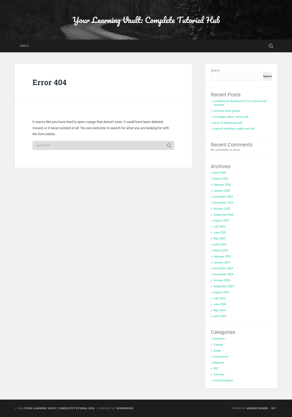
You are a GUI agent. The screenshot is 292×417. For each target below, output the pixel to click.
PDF (215, 368)
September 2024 (223, 286)
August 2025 (221, 220)
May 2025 (219, 238)
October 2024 (221, 280)
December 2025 (223, 196)
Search (215, 70)
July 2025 (219, 226)
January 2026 (221, 190)
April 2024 (219, 316)
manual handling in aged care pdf (233, 128)
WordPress (125, 408)
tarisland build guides (226, 110)
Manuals (218, 362)
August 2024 (221, 292)
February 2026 (222, 184)
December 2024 (223, 268)
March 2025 (220, 250)
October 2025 (221, 208)
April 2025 (219, 244)
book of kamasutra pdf (227, 122)
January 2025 (221, 262)
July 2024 (219, 298)
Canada (218, 344)
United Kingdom (223, 380)
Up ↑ (274, 408)
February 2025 (222, 256)
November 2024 (223, 274)
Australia (219, 338)
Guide (217, 350)
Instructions (220, 356)
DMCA (24, 45)
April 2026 (219, 172)
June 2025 (219, 232)
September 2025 (223, 214)
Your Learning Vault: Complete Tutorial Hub (146, 19)
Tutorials (218, 374)
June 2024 (219, 304)
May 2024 (219, 310)
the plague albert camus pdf (230, 116)
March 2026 (220, 178)
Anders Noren (257, 408)
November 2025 (223, 202)
